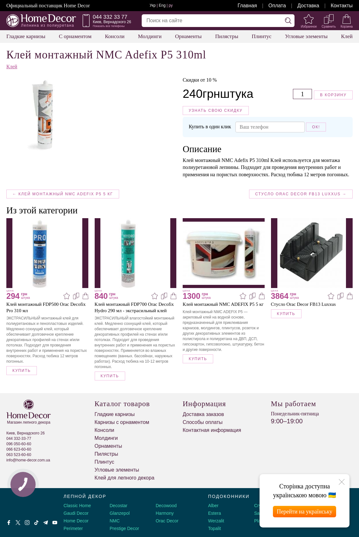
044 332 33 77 (110, 17)
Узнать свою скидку (216, 110)
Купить (21, 370)
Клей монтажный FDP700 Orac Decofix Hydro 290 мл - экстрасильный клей (134, 307)
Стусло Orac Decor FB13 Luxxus (303, 304)
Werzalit (216, 520)
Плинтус (261, 36)
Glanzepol (120, 513)
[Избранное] (309, 20)
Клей (347, 36)
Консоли (115, 36)
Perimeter (73, 528)
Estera (214, 513)
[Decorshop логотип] (25, 503)
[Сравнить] (329, 20)
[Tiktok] (36, 522)
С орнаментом (75, 36)
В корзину (333, 95)
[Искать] (288, 20)
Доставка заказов (203, 414)
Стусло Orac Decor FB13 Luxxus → (301, 194)
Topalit (214, 528)
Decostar (118, 505)
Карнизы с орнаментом (122, 422)
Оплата (277, 5)
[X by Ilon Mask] (18, 522)
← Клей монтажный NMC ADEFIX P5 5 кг (62, 194)
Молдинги (149, 36)
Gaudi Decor (76, 513)
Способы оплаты (203, 422)
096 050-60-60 (18, 444)
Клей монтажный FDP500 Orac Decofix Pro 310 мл (46, 307)
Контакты (342, 5)
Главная (247, 5)
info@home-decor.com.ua (28, 460)
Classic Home (77, 505)
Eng (162, 5)
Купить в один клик (209, 126)
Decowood (166, 505)
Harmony (165, 513)
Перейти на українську (304, 511)
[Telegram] (45, 522)
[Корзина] (347, 20)
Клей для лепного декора (124, 477)
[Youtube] (54, 522)
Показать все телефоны (109, 26)
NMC (115, 520)
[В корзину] (85, 296)
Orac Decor (167, 520)
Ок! (316, 127)
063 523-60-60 (18, 455)
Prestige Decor (124, 528)
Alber (213, 505)
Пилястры (226, 36)
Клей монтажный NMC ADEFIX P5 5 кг (223, 304)
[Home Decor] (41, 20)
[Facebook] (8, 522)
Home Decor (76, 520)
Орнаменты (188, 36)
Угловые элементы (306, 36)
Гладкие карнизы (25, 36)
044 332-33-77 (18, 438)
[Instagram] (27, 522)
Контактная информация (212, 430)
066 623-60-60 (18, 449)
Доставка (308, 5)
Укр (153, 5)
